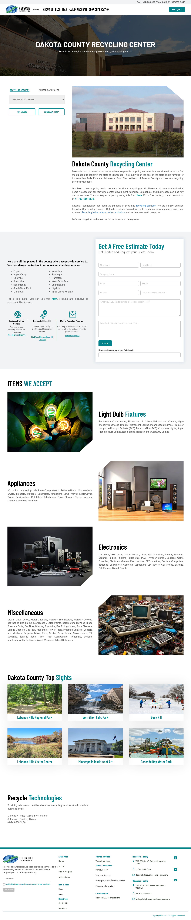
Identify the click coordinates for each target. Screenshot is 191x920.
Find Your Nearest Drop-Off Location (42, 338)
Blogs (60, 889)
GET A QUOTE (177, 9)
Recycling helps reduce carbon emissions (103, 212)
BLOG (57, 9)
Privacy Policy (102, 870)
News (60, 894)
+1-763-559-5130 (84, 198)
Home (61, 861)
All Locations (64, 877)
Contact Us (63, 903)
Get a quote (22, 112)
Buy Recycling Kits (72, 336)
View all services (103, 861)
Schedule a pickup (51, 112)
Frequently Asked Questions (108, 898)
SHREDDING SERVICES (49, 90)
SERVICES (36, 9)
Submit (105, 343)
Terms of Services (103, 875)
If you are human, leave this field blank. (116, 350)
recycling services (146, 205)
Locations (62, 908)
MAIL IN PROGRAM (78, 9)
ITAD (64, 9)
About (61, 866)
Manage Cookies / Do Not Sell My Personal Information (110, 883)
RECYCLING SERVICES (19, 90)
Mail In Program (65, 872)
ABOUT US (48, 9)
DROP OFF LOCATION (99, 9)
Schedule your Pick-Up (16, 335)
